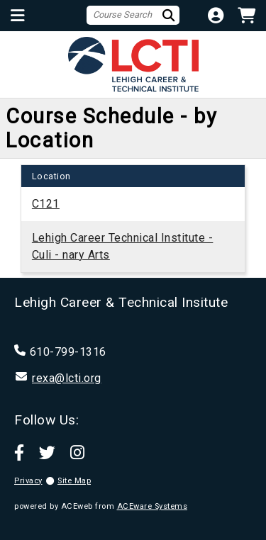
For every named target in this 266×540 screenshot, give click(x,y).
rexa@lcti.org (66, 378)
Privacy (28, 480)
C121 (46, 203)
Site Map (74, 480)
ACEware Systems (152, 506)
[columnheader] (51, 176)
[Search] (170, 15)
